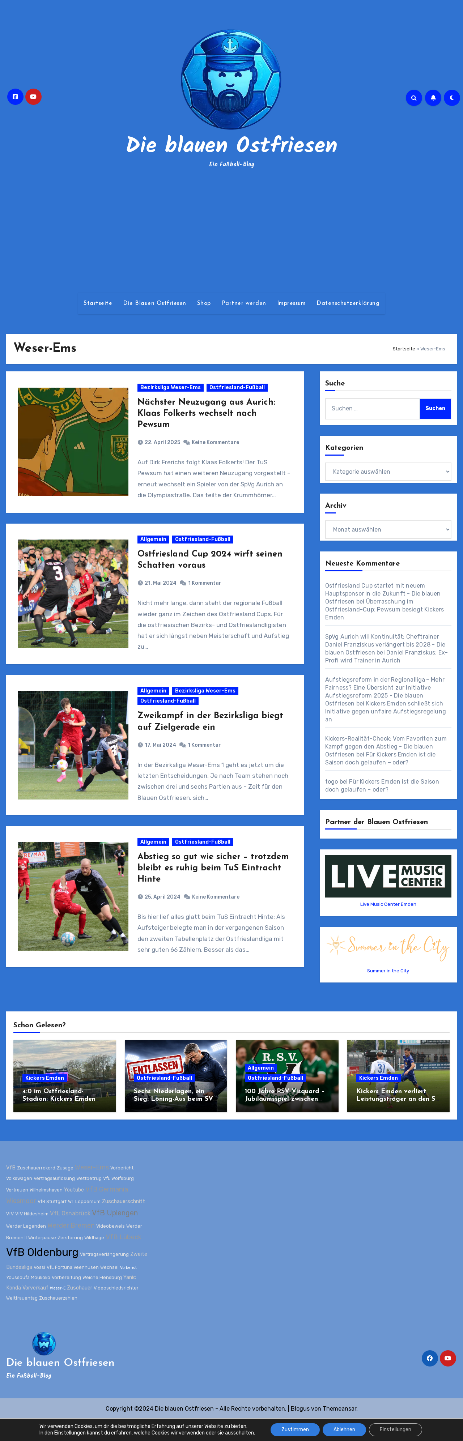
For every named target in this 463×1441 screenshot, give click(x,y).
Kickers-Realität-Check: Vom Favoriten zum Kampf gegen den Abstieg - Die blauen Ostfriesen (386, 746)
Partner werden (244, 303)
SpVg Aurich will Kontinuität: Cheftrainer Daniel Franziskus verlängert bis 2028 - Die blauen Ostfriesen (385, 644)
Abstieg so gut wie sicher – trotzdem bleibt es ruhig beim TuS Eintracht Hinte (210, 897)
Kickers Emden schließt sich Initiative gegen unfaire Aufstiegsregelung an (385, 711)
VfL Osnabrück (70, 1235)
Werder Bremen (71, 1247)
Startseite (98, 303)
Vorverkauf (35, 1309)
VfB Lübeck (123, 1259)
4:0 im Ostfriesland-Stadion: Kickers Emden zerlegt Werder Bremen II (61, 1121)
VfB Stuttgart (52, 1223)
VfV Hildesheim (31, 1235)
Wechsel (109, 1289)
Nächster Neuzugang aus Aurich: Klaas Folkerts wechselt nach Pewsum (207, 417)
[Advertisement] (231, 231)
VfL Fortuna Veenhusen (73, 1289)
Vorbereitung (66, 1299)
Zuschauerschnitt (123, 1223)
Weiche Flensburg (102, 1299)
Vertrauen (17, 1211)
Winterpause (42, 1259)
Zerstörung (70, 1259)
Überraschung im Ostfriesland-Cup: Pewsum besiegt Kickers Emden (384, 609)
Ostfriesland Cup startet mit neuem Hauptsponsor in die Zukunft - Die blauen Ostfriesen (383, 593)
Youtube (74, 1211)
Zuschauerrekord (36, 1189)
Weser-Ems (92, 1189)
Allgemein (154, 552)
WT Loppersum (84, 1223)
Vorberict (128, 1289)
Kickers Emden (44, 1100)
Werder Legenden (26, 1247)
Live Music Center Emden (388, 904)
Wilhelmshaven (46, 1211)
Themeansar (339, 1430)
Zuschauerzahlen (58, 1319)
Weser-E (57, 1309)
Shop (204, 303)
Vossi (39, 1289)
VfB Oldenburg (42, 1274)
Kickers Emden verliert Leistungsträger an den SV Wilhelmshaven (398, 1121)
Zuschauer (79, 1309)
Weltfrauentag (22, 1319)
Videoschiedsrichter (116, 1309)
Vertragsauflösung (54, 1200)
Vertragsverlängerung (104, 1276)
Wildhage (94, 1259)
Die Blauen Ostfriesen (154, 303)
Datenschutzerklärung (348, 303)
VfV (10, 1235)
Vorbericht (121, 1189)
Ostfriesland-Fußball (238, 391)
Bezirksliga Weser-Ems (171, 391)
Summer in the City (388, 970)
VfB (11, 1189)
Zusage (65, 1189)
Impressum (291, 303)
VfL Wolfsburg (118, 1200)
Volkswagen (19, 1200)
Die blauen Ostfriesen (231, 146)
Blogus (300, 1430)
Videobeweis (110, 1247)
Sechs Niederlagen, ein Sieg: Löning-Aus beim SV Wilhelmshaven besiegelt (173, 1121)
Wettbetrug (89, 1200)
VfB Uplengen (115, 1234)
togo (331, 781)
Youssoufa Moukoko (28, 1299)
